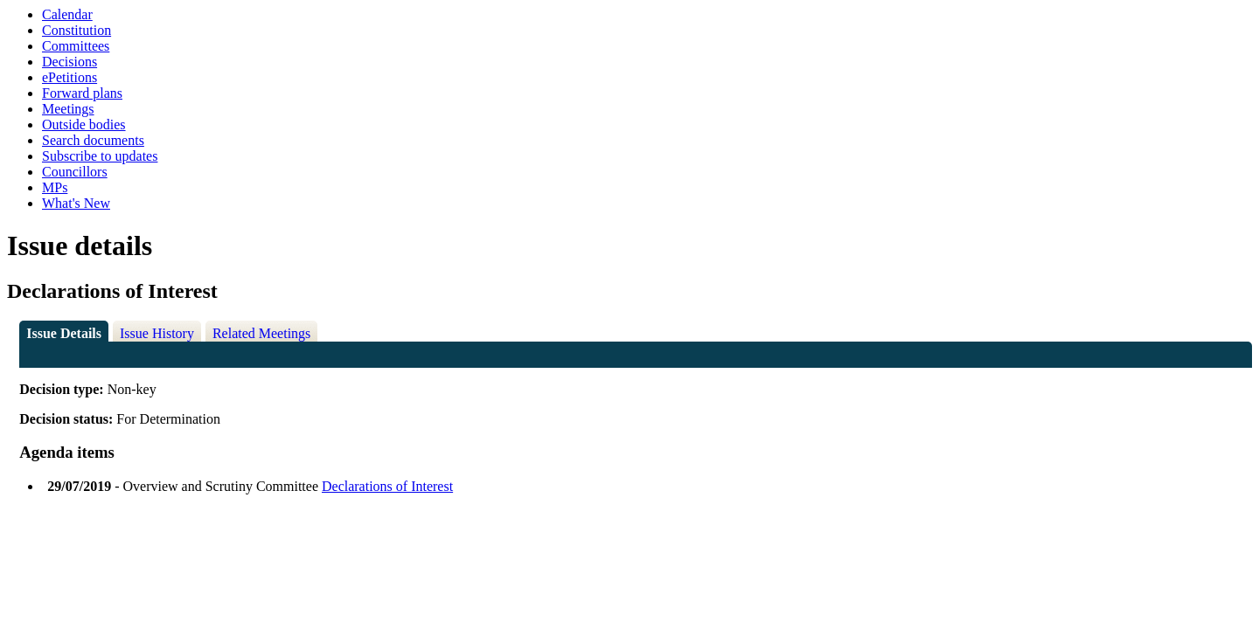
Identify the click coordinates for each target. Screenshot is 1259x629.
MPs (54, 187)
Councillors (75, 171)
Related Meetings (261, 333)
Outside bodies (84, 124)
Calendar (67, 14)
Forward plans (82, 93)
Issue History (157, 333)
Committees (75, 45)
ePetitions (69, 77)
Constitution (76, 30)
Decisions (69, 61)
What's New (76, 203)
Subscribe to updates (99, 156)
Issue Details (63, 333)
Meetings (68, 108)
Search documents (93, 140)
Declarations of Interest (387, 486)
